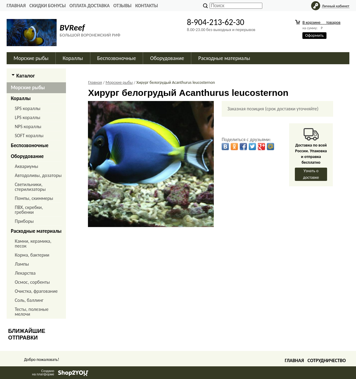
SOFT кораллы (29, 135)
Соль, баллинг (29, 300)
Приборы (24, 221)
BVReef (72, 27)
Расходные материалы (224, 58)
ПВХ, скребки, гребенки (29, 209)
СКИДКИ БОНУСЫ (47, 5)
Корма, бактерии (32, 255)
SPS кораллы (27, 108)
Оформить (314, 35)
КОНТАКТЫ (146, 5)
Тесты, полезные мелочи (31, 311)
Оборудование (167, 58)
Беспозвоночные (116, 58)
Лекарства (25, 273)
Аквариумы (26, 166)
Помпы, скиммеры (34, 198)
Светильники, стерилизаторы (30, 187)
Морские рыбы (31, 58)
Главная (16, 5)
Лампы (22, 264)
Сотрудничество (327, 360)
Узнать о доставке (311, 174)
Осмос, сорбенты (32, 282)
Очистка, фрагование (36, 291)
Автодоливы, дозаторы (38, 175)
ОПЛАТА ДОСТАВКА (90, 5)
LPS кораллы (27, 117)
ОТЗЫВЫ (122, 5)
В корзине (321, 22)
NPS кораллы (28, 126)
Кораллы (73, 58)
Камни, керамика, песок (33, 243)
